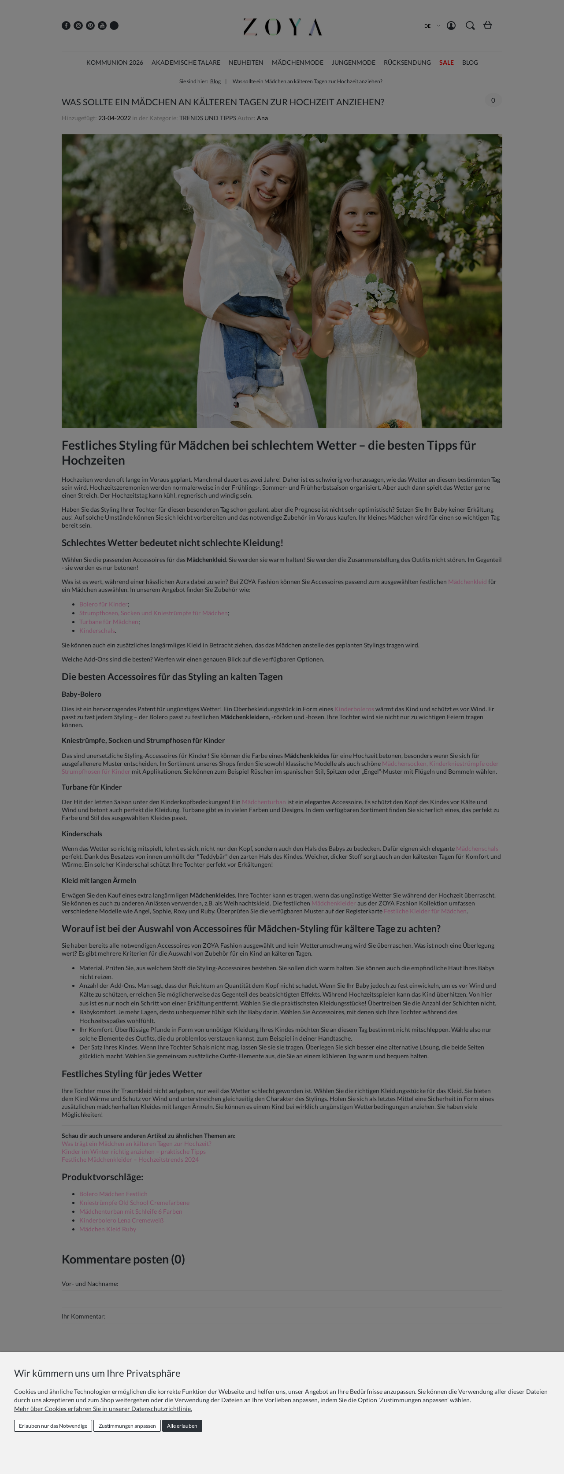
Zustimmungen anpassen (127, 1425)
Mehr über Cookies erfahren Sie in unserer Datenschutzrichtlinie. (103, 1408)
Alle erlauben (182, 1425)
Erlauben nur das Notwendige (53, 1425)
